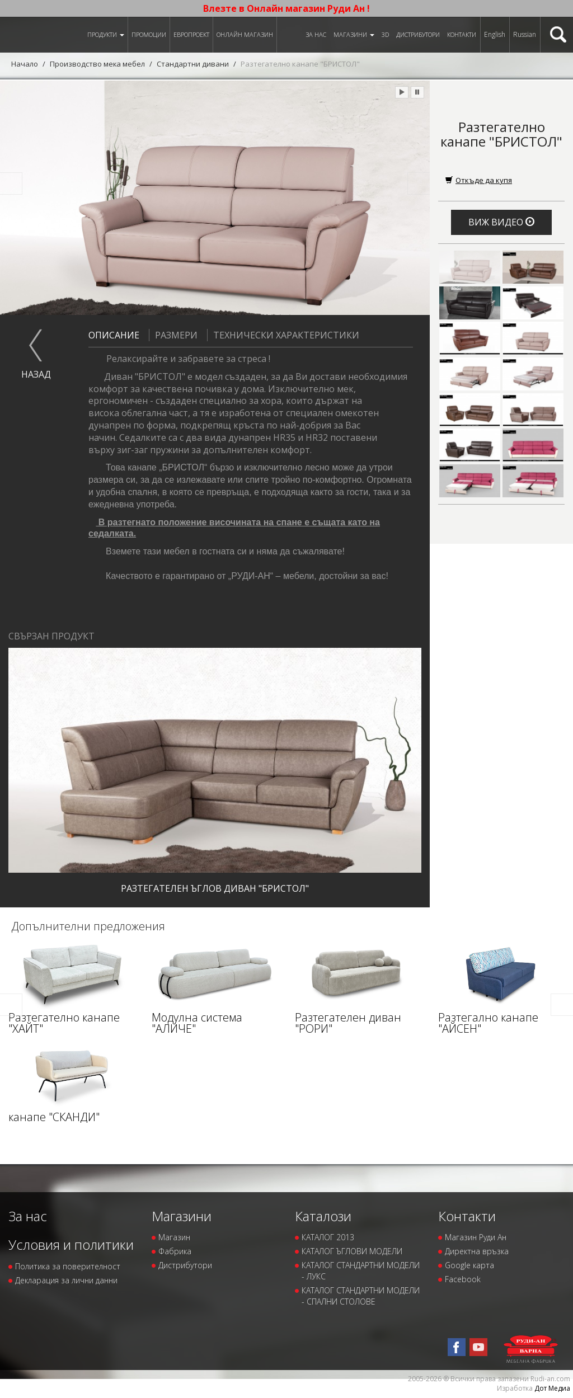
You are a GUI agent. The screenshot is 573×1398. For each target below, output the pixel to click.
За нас (316, 34)
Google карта (469, 1265)
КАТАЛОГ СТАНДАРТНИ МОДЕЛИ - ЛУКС (361, 1271)
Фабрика (174, 1251)
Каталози (323, 1216)
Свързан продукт (51, 636)
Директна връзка (477, 1251)
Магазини (354, 34)
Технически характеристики (283, 335)
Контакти (461, 34)
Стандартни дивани (193, 64)
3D (385, 34)
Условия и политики (71, 1244)
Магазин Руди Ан (475, 1237)
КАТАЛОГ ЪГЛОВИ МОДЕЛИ (352, 1251)
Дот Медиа (552, 1388)
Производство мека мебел (97, 64)
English (494, 34)
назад (36, 374)
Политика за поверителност (67, 1266)
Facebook (463, 1279)
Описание (113, 335)
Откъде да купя (478, 180)
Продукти (105, 34)
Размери (173, 335)
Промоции (148, 34)
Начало (24, 64)
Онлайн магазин (245, 34)
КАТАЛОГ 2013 (328, 1237)
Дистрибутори (418, 34)
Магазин (174, 1237)
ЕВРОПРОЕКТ (191, 34)
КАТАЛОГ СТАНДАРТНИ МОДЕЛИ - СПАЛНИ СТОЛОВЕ (361, 1296)
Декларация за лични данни (66, 1280)
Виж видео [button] (501, 222)
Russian (524, 34)
